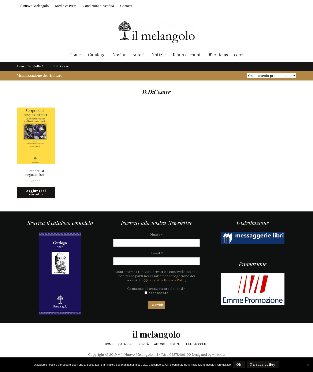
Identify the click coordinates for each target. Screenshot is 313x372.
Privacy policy (263, 365)
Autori (139, 63)
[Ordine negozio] (271, 84)
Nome (156, 243)
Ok (239, 365)
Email (156, 261)
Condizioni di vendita (98, 6)
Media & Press (66, 6)
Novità (119, 63)
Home (75, 63)
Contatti (126, 6)
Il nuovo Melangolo (34, 6)
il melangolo (156, 342)
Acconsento (156, 301)
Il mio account (187, 63)
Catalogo (96, 63)
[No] (308, 365)
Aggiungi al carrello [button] (36, 201)
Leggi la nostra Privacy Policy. (163, 288)
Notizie (159, 63)
